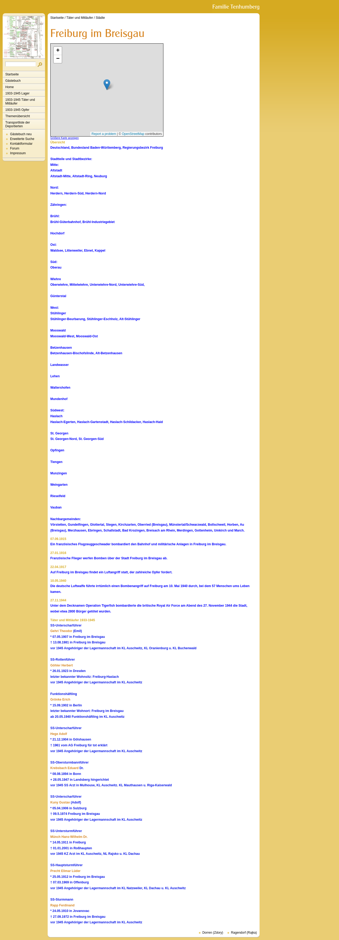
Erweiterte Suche (22, 139)
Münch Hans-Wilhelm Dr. (69, 837)
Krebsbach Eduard (64, 768)
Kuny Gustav (60, 802)
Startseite (12, 74)
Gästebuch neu (21, 134)
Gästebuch (13, 81)
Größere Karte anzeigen (64, 138)
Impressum (18, 153)
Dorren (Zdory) (212, 932)
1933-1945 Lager (17, 93)
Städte (100, 18)
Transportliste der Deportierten (17, 124)
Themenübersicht (17, 116)
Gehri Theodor (61, 631)
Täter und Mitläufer (79, 18)
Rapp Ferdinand (62, 905)
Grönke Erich (60, 699)
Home (9, 87)
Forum (14, 148)
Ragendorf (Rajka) (244, 932)
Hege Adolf (58, 734)
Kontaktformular (21, 144)
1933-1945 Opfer (17, 110)
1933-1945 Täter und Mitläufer (20, 101)
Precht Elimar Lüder (65, 871)
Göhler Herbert (61, 665)
